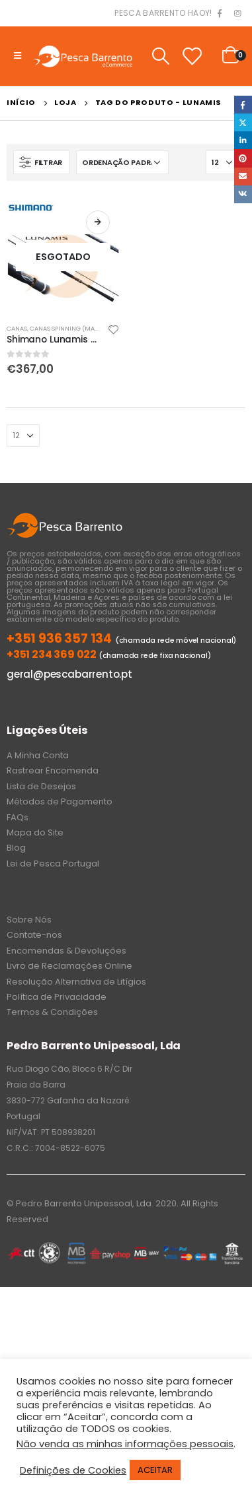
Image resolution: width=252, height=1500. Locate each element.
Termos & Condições (52, 1012)
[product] (63, 257)
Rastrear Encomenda (53, 770)
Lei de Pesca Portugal (53, 863)
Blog (16, 847)
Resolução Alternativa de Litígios (76, 981)
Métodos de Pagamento (59, 801)
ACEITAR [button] (155, 1470)
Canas (17, 328)
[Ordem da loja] (122, 162)
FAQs (17, 817)
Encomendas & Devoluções (66, 950)
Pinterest (243, 158)
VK (243, 194)
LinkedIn (243, 140)
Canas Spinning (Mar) (65, 328)
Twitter (243, 122)
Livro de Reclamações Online (69, 966)
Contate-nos (34, 935)
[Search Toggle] (160, 56)
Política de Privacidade (56, 997)
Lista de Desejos (41, 786)
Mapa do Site (35, 832)
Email (243, 176)
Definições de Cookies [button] (73, 1470)
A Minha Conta (38, 755)
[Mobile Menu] (17, 56)
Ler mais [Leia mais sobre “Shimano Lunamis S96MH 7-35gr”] (98, 222)
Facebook (243, 105)
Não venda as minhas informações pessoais (125, 1444)
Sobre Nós (29, 919)
